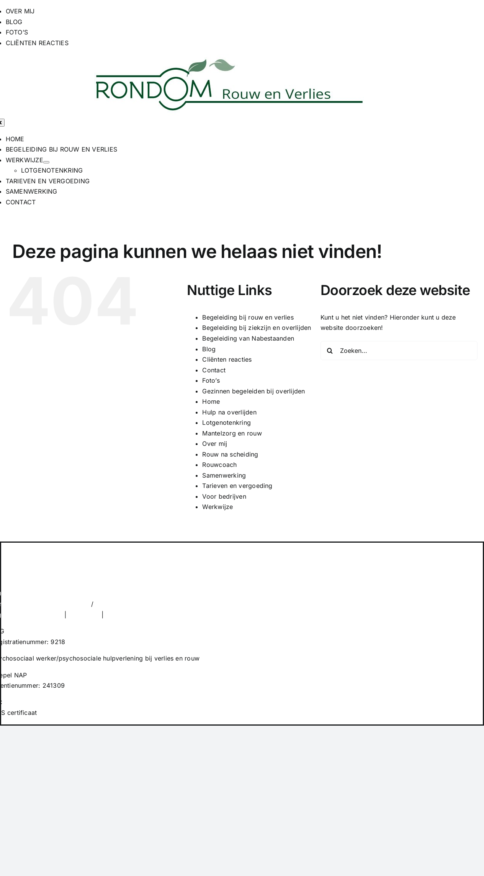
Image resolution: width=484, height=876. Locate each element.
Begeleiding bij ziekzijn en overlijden (256, 327)
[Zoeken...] (398, 350)
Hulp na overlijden (229, 412)
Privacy (117, 614)
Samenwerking (224, 475)
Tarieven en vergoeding (237, 485)
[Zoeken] (330, 350)
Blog (209, 349)
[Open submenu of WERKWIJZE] (46, 162)
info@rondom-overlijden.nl (135, 604)
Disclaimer (83, 614)
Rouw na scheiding (230, 454)
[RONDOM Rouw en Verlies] (229, 59)
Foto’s (210, 380)
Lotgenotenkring (226, 422)
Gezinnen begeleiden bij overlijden (253, 391)
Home (211, 401)
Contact (214, 370)
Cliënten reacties (227, 359)
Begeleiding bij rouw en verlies (247, 317)
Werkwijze (217, 507)
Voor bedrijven (224, 496)
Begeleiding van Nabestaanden (248, 338)
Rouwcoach (219, 464)
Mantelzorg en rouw (232, 433)
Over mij (214, 443)
